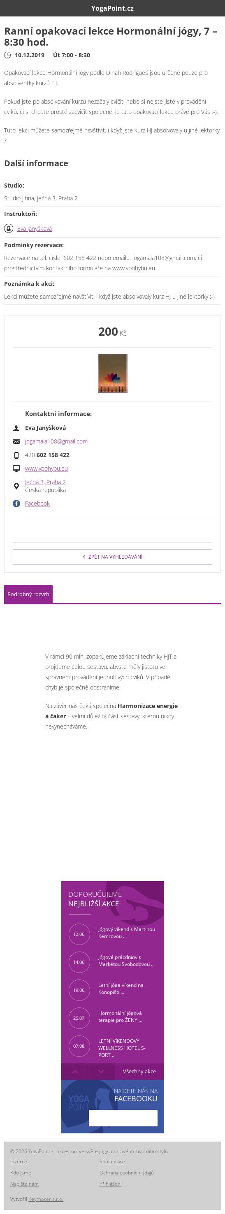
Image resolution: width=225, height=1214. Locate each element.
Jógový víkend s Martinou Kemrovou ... (112, 934)
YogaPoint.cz (112, 8)
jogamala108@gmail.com (56, 441)
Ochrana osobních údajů (127, 1172)
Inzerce (18, 1161)
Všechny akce (139, 1071)
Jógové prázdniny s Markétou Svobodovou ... (112, 962)
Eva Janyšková (34, 228)
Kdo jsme (20, 1172)
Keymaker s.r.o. (45, 1198)
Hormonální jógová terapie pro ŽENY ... (105, 1018)
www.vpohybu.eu (46, 468)
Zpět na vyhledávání (112, 556)
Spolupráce (112, 1161)
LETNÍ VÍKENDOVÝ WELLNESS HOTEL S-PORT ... (107, 1046)
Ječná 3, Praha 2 (45, 482)
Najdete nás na (136, 1095)
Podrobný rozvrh (28, 594)
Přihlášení (111, 1183)
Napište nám (24, 1183)
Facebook (37, 503)
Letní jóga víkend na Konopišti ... (106, 990)
